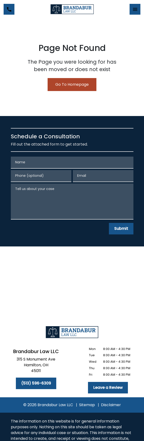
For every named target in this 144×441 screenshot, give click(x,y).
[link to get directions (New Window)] (36, 366)
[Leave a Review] (108, 387)
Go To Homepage (72, 84)
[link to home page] (72, 9)
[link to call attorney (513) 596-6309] (9, 9)
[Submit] (121, 228)
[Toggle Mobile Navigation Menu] (135, 9)
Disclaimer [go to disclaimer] (111, 405)
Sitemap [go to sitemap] (87, 405)
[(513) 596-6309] (36, 383)
